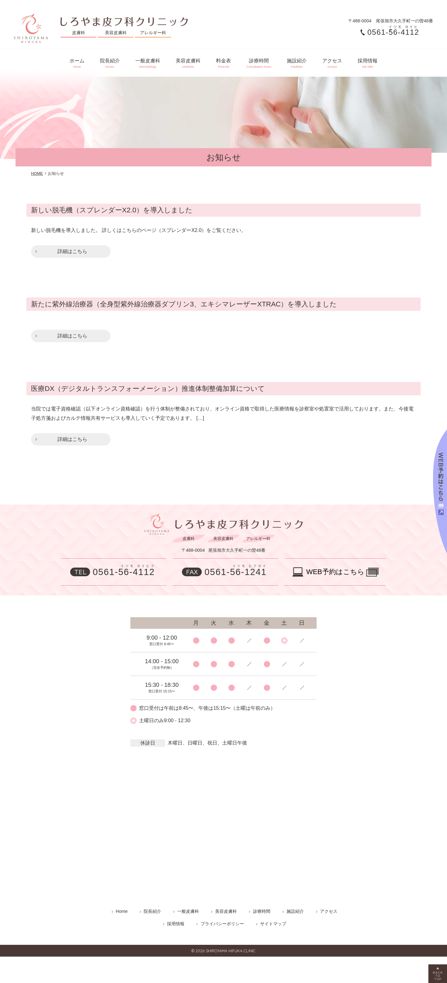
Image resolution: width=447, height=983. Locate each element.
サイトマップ (273, 919)
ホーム (64, 61)
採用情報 (380, 61)
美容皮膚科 (185, 61)
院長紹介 (101, 61)
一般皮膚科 (141, 61)
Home (122, 906)
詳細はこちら (72, 246)
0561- (394, 32)
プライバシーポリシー (222, 919)
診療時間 (262, 61)
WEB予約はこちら (335, 567)
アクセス (341, 61)
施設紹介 (303, 61)
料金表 (223, 61)
